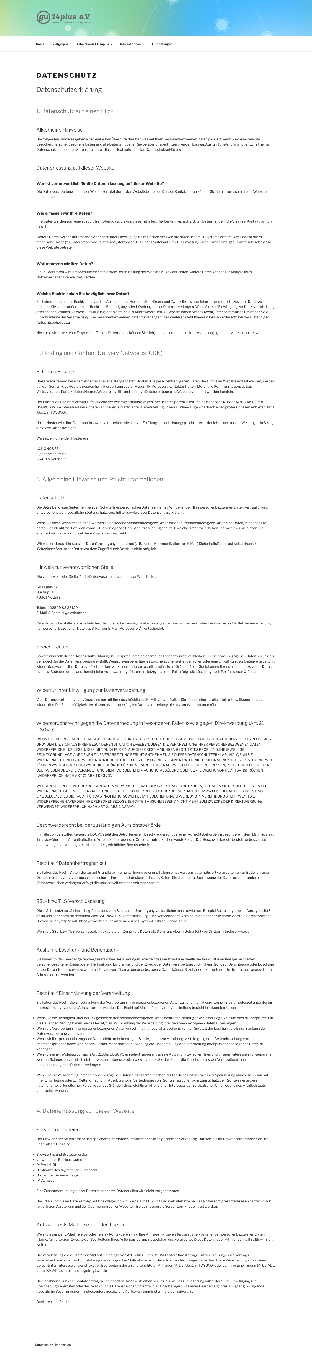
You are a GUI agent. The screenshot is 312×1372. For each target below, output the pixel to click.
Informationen (132, 44)
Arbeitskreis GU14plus (94, 44)
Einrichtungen (162, 44)
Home (40, 44)
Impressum (63, 1344)
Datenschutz (44, 1344)
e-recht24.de (58, 1302)
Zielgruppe (60, 44)
